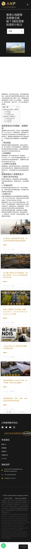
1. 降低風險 (8, 111)
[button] (21, 31)
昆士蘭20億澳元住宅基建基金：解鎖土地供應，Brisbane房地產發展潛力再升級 (15, 275)
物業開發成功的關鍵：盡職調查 (10, 109)
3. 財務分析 (8, 121)
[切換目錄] (16, 107)
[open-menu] (27, 5)
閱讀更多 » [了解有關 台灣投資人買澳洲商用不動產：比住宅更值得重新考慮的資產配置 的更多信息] (5, 245)
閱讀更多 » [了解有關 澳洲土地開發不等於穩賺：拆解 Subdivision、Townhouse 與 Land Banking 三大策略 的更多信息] (5, 318)
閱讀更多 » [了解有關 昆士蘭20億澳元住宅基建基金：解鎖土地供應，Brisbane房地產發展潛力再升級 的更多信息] (5, 281)
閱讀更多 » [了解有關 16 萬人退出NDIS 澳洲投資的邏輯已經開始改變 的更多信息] (5, 352)
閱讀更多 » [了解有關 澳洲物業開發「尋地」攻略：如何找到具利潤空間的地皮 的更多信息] (5, 405)
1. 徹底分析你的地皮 (10, 118)
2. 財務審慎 (8, 113)
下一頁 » (22, 412)
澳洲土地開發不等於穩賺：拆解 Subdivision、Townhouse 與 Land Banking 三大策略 (15, 312)
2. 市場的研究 (9, 120)
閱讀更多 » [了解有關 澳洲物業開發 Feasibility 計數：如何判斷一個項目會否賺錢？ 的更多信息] (5, 387)
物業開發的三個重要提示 (9, 116)
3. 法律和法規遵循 (10, 114)
